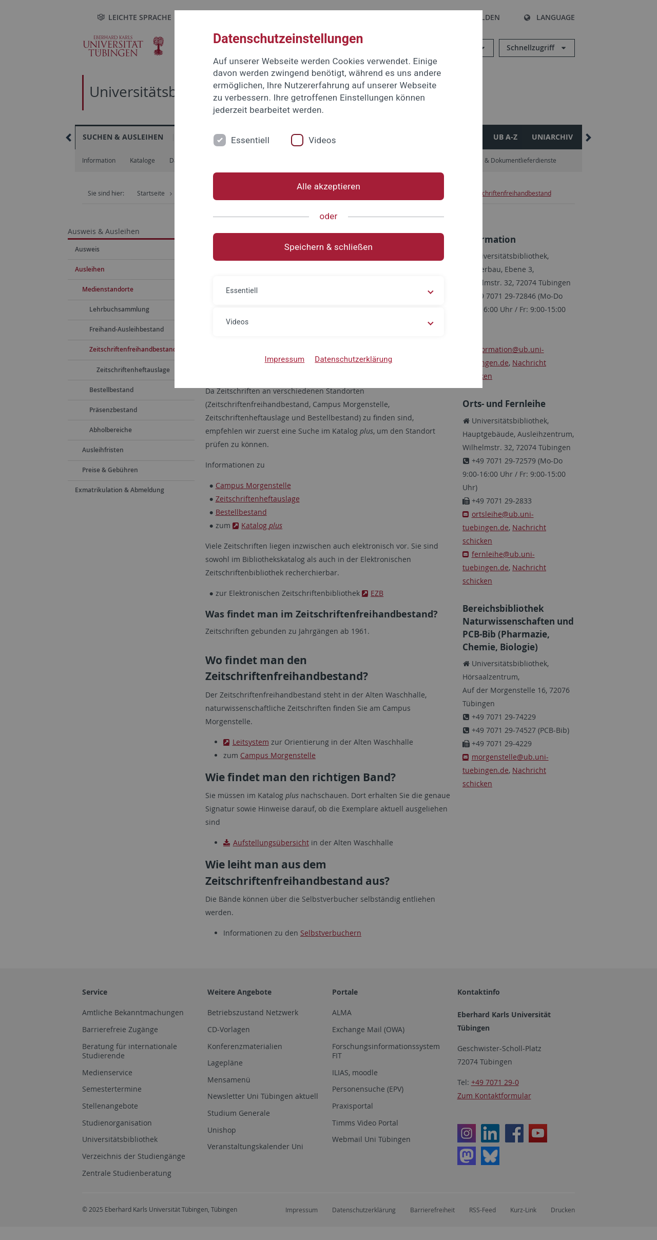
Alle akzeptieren (328, 186)
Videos (322, 140)
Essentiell (250, 140)
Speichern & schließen (328, 247)
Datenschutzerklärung (353, 359)
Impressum (285, 359)
